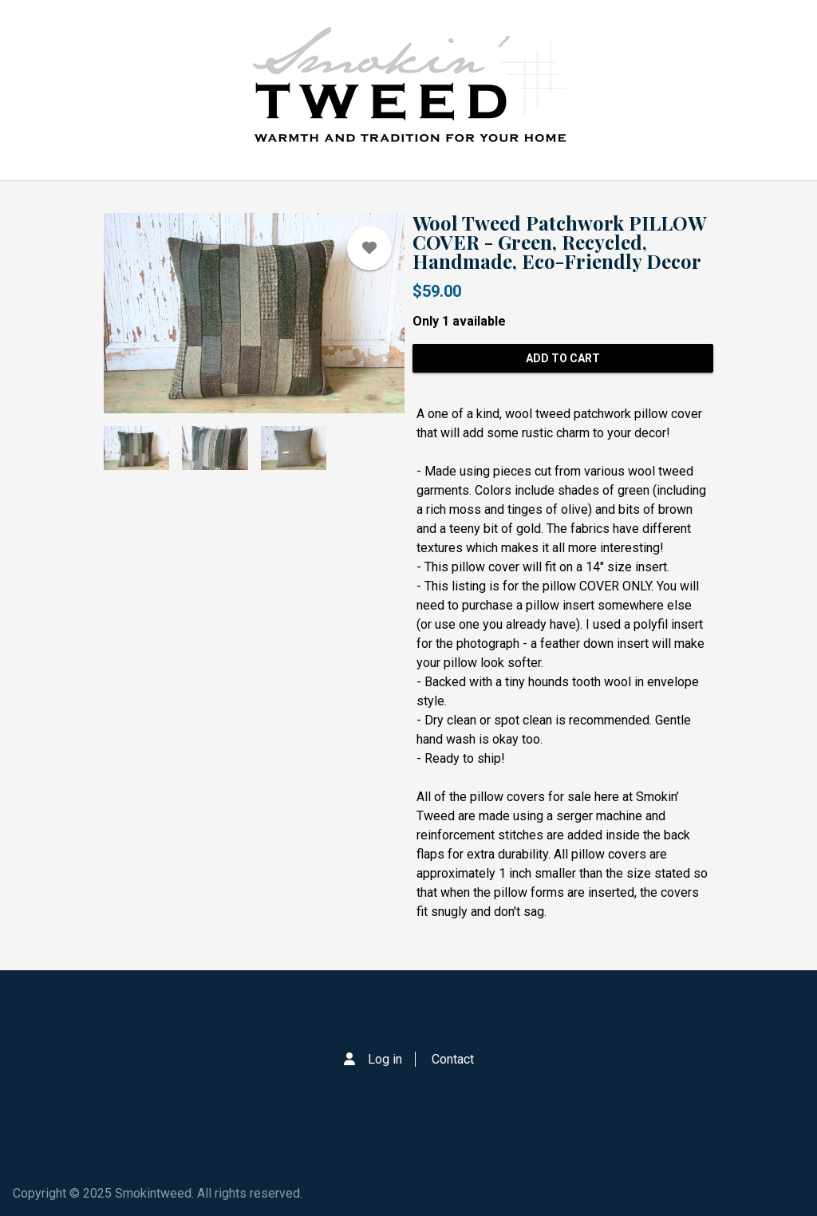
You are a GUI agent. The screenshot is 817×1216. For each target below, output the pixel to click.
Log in (385, 1059)
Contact (453, 1059)
